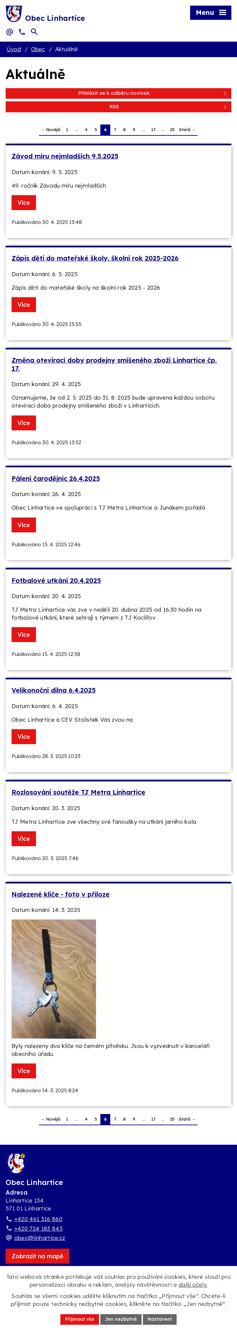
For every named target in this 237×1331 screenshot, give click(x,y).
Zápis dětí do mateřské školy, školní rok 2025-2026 (95, 258)
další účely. (193, 1284)
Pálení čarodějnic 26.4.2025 (56, 478)
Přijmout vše (79, 1319)
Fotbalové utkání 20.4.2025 (56, 580)
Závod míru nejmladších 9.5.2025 (65, 156)
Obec (38, 49)
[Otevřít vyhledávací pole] (34, 31)
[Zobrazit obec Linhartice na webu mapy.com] (37, 1256)
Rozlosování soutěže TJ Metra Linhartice (78, 792)
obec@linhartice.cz (39, 1237)
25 (172, 129)
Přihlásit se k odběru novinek (153, 93)
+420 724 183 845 (38, 1228)
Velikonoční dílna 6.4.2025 (54, 690)
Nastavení (160, 1319)
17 (153, 129)
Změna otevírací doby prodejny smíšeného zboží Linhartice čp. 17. (114, 364)
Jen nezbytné (121, 1319)
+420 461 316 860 (38, 1218)
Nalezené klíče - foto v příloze (61, 894)
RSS (169, 106)
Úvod (14, 49)
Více (23, 202)
